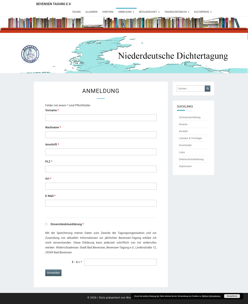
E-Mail (50, 195)
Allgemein (91, 12)
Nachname (53, 127)
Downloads (185, 145)
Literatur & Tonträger (190, 138)
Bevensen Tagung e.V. (53, 4)
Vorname (52, 110)
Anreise (183, 124)
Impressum (185, 166)
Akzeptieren (232, 296)
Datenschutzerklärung (191, 159)
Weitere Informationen (211, 296)
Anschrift (52, 144)
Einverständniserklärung (67, 224)
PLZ (48, 161)
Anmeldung (125, 12)
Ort (48, 178)
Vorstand (108, 12)
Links (182, 152)
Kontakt (183, 131)
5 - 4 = (77, 262)
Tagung (76, 12)
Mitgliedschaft (148, 12)
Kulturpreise (201, 12)
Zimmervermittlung (190, 117)
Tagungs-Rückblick (175, 12)
